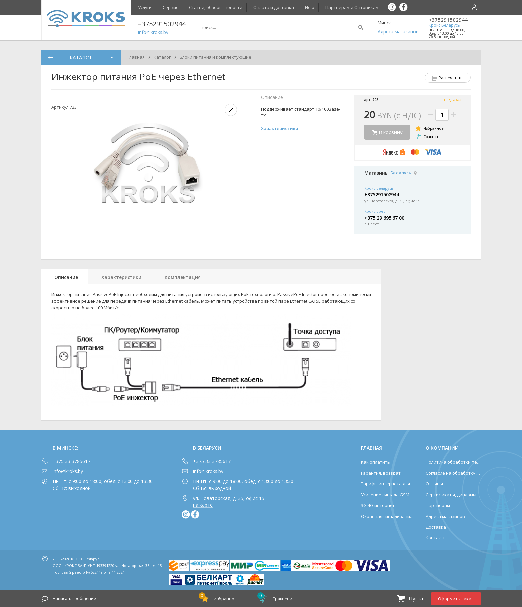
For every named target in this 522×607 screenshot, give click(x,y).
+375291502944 (448, 19)
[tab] (64, 276)
